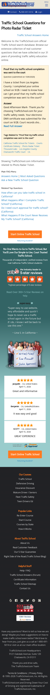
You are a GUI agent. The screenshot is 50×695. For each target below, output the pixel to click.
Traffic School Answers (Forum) (25, 574)
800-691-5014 (26, 12)
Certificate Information (25, 579)
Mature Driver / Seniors (25, 492)
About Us (25, 543)
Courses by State (25, 524)
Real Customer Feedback (25, 547)
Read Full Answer (13, 126)
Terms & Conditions (18, 673)
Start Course (25, 519)
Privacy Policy (36, 673)
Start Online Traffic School (25, 234)
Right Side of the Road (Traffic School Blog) (25, 556)
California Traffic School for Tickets (19, 143)
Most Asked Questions (32, 176)
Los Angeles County (28, 149)
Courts (39, 143)
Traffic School (25, 479)
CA (29, 152)
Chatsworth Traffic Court (15, 152)
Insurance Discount (25, 488)
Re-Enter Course (25, 515)
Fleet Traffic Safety (25, 496)
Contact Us (25, 588)
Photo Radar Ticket (30, 146)
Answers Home (9, 176)
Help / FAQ (25, 570)
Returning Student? (25, 240)
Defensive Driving (25, 483)
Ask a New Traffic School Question (20, 180)
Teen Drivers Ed (25, 501)
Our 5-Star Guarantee (25, 551)
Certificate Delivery (12, 146)
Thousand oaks (10, 149)
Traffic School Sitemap (25, 583)
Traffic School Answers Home (33, 35)
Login (38, 12)
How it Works (25, 528)
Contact (12, 12)
